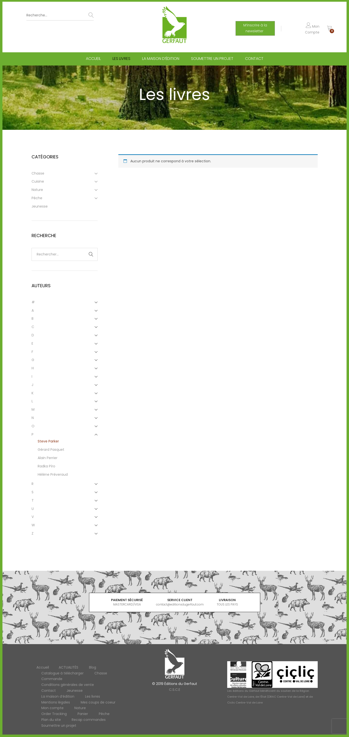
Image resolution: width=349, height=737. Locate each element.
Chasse (38, 173)
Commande (51, 678)
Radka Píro (46, 466)
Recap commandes (89, 719)
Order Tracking (54, 713)
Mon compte (52, 707)
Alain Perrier (47, 457)
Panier (83, 713)
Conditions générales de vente (67, 684)
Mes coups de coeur (98, 702)
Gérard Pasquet (51, 449)
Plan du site (51, 719)
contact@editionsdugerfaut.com (180, 604)
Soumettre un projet (212, 59)
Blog (92, 667)
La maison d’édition (160, 59)
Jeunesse (40, 206)
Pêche (37, 198)
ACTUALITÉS (68, 667)
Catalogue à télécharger (62, 673)
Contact (254, 59)
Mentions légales (55, 702)
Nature (37, 189)
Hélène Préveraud (53, 474)
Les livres (121, 59)
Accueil (93, 59)
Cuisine (38, 181)
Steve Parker (48, 441)
